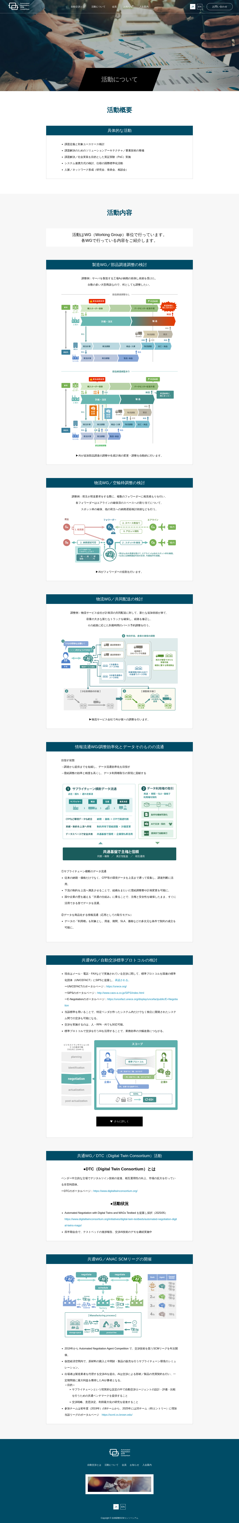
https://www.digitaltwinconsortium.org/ (115, 1191)
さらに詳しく (121, 1121)
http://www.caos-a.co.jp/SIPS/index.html (120, 992)
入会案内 (147, 1465)
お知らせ (134, 1465)
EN (199, 6)
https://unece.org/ (116, 986)
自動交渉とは (94, 1465)
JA (192, 6)
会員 (124, 1465)
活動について (112, 1465)
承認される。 (123, 980)
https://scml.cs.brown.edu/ (117, 1414)
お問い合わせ (219, 6)
